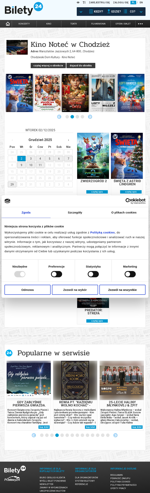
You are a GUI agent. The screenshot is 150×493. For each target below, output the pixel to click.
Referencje (81, 480)
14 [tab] (108, 431)
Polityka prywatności (123, 481)
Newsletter (46, 480)
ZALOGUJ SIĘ (121, 2)
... (140, 23)
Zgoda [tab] (26, 212)
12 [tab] (98, 431)
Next (90, 113)
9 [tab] (83, 431)
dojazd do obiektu (45, 61)
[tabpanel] (19, 89)
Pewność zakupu (120, 474)
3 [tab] (77, 113)
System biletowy (85, 477)
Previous (59, 113)
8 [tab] (77, 431)
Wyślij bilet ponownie (53, 477)
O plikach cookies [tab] (124, 212)
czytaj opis (97, 188)
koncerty (24, 24)
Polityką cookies (102, 232)
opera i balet (123, 24)
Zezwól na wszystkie (122, 289)
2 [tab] (72, 113)
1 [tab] (67, 113)
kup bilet (44, 423)
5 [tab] (62, 431)
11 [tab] (93, 431)
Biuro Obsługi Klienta (52, 473)
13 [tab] (103, 431)
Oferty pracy (118, 484)
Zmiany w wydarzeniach (54, 483)
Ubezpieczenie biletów (52, 487)
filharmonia (98, 24)
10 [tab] (88, 431)
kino (48, 24)
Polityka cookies (120, 478)
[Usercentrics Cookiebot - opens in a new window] (128, 201)
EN (141, 2)
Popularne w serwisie (53, 349)
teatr (73, 24)
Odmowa (27, 289)
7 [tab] (72, 431)
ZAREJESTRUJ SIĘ (99, 2)
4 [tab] (83, 113)
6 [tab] (67, 431)
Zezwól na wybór (75, 289)
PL (133, 2)
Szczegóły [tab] (75, 212)
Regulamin (116, 471)
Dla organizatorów (86, 473)
